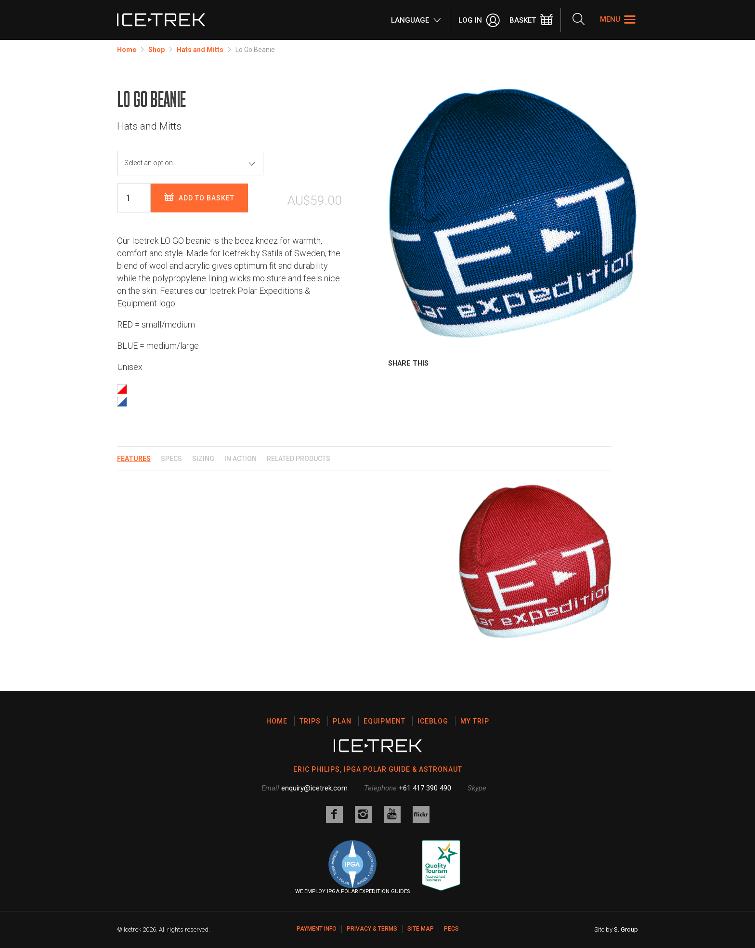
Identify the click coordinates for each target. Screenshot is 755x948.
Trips (310, 721)
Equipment (384, 721)
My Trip (474, 721)
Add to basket (199, 197)
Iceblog (432, 721)
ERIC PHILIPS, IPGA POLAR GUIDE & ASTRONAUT (377, 769)
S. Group (626, 929)
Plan (342, 721)
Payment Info (317, 928)
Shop (156, 49)
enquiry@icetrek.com (314, 788)
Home (126, 49)
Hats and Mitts (200, 49)
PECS (451, 928)
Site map (420, 928)
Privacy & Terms (372, 928)
